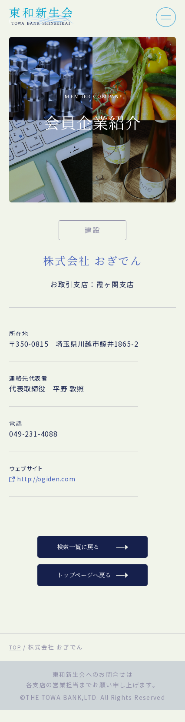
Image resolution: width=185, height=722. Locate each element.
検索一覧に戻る (76, 553)
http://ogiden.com (49, 479)
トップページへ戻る (83, 585)
